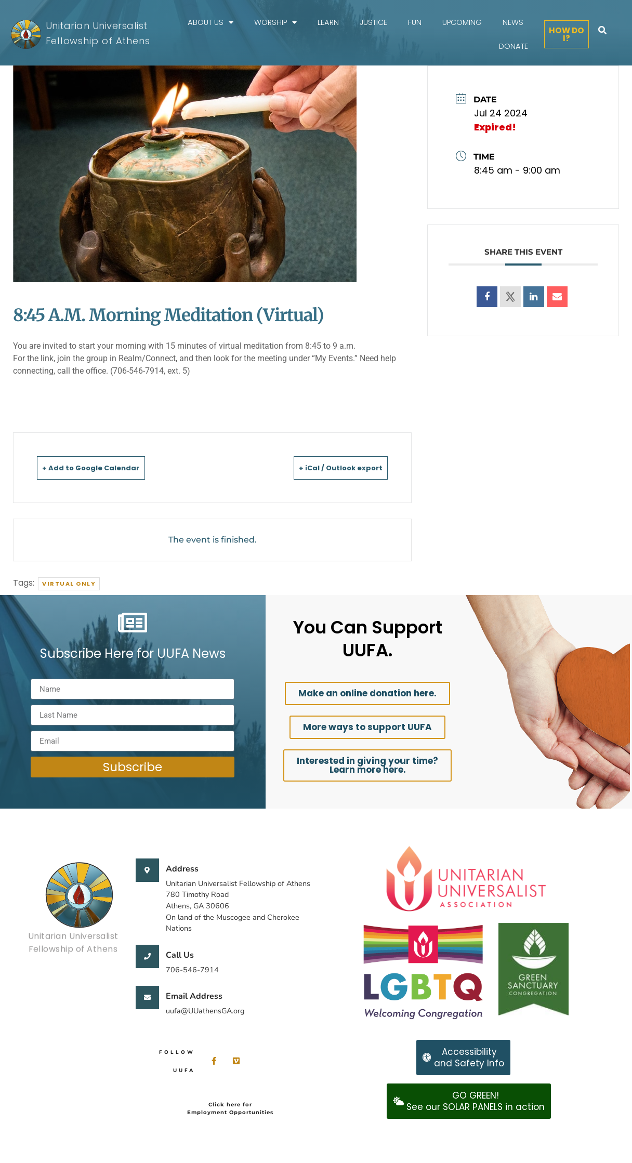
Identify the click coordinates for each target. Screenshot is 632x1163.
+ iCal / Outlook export (326, 467)
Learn (328, 22)
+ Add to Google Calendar (106, 467)
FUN (415, 22)
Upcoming (462, 22)
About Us (210, 23)
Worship (275, 23)
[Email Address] (147, 997)
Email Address (194, 996)
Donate (513, 46)
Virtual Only (69, 583)
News (513, 22)
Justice (373, 22)
